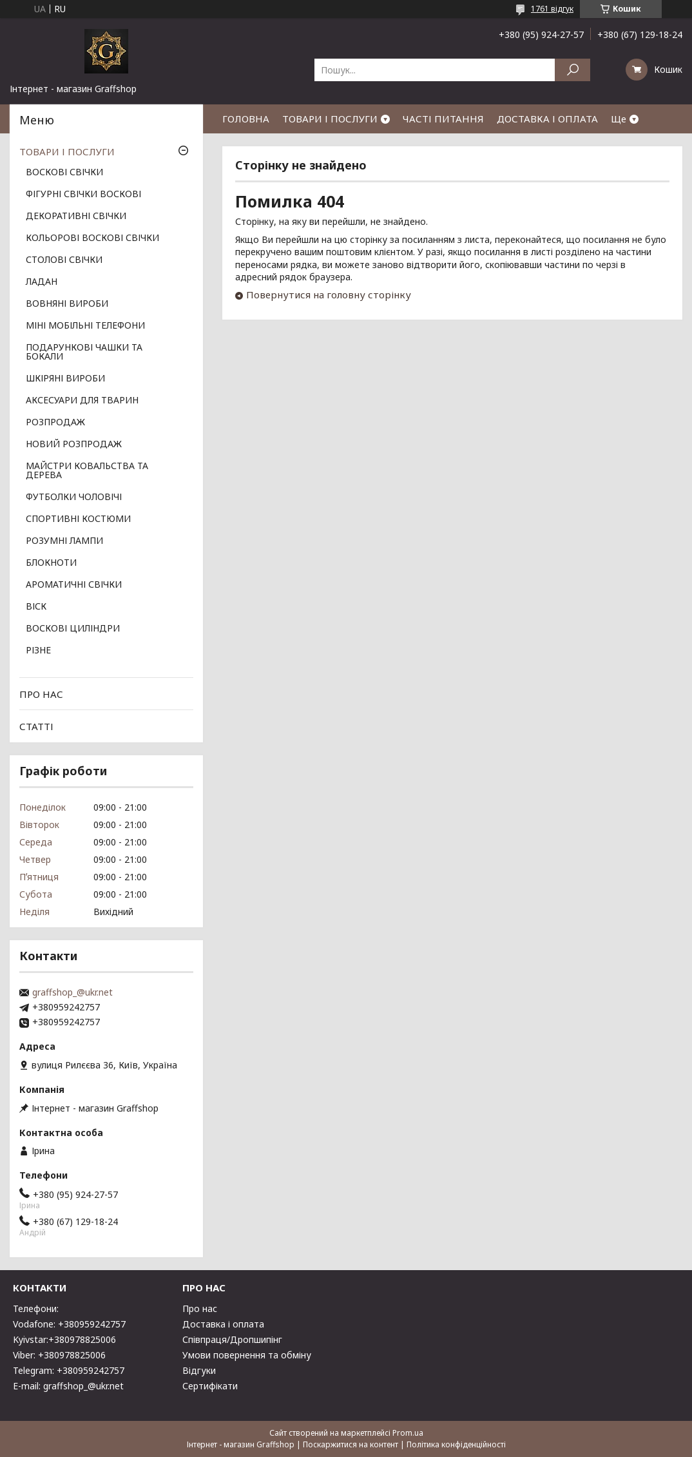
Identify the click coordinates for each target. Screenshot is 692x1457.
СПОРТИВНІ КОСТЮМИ (78, 519)
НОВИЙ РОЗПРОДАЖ (74, 444)
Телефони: (36, 1308)
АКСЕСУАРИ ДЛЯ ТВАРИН (82, 401)
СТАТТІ (36, 726)
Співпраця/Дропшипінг (232, 1339)
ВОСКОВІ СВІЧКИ (64, 173)
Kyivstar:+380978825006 (64, 1339)
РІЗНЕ (38, 651)
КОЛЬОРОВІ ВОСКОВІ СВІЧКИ (92, 238)
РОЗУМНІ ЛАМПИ (64, 541)
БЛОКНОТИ (51, 563)
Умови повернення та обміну (246, 1355)
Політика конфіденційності (456, 1444)
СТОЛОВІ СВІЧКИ (64, 260)
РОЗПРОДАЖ (55, 423)
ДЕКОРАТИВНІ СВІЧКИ (76, 216)
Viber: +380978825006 (59, 1355)
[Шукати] (572, 70)
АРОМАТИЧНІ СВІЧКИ (74, 585)
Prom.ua (407, 1432)
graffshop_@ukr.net (72, 992)
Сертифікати (210, 1386)
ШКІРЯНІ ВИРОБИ (65, 379)
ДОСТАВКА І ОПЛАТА (547, 118)
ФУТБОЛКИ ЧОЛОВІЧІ (74, 497)
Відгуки (199, 1370)
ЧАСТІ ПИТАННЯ (443, 118)
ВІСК (36, 607)
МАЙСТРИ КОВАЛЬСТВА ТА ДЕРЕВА (87, 471)
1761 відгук (552, 8)
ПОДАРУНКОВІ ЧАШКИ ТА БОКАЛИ (84, 352)
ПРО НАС (41, 694)
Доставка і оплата (223, 1324)
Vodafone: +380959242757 (69, 1324)
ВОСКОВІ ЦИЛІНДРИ (73, 629)
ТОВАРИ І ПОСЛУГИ (330, 118)
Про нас (199, 1308)
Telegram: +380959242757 (68, 1370)
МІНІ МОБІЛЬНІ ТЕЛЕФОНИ (85, 326)
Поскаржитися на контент (350, 1444)
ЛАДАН (41, 282)
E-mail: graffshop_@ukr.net (68, 1386)
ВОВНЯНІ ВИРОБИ (67, 304)
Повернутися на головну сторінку (328, 294)
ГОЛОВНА (245, 118)
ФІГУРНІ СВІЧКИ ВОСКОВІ (83, 194)
